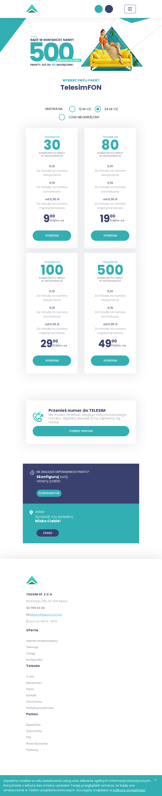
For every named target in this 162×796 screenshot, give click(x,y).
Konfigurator (34, 660)
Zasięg (30, 653)
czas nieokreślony (84, 117)
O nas (30, 676)
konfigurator (99, 9)
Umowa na (53, 109)
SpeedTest (33, 725)
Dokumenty (34, 731)
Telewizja (32, 647)
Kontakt (31, 695)
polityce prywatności (129, 790)
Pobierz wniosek (81, 431)
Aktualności (34, 683)
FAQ (28, 737)
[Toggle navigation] (130, 9)
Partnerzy (32, 750)
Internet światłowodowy (42, 641)
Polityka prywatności (40, 708)
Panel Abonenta (37, 744)
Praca (30, 689)
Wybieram (52, 235)
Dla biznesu (34, 702)
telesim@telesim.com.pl (46, 614)
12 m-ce (85, 109)
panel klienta (109, 9)
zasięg (47, 533)
